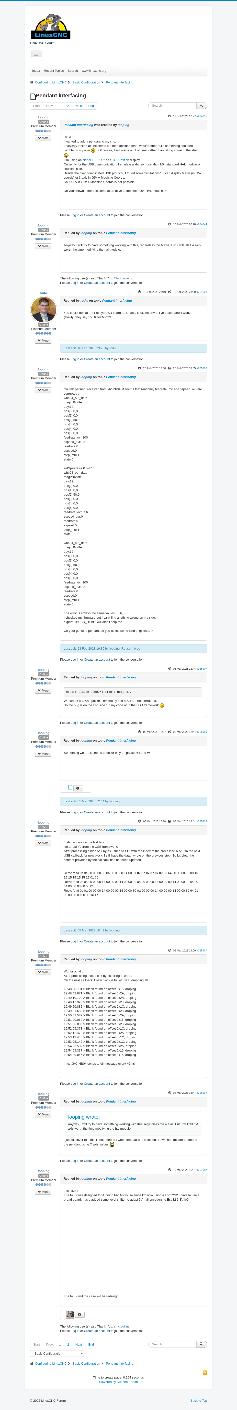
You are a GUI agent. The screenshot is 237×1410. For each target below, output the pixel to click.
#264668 (201, 291)
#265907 (201, 668)
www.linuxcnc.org (94, 70)
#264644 (201, 224)
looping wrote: (84, 1117)
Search (73, 70)
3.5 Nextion (120, 160)
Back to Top (199, 1400)
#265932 (201, 821)
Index (36, 70)
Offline (43, 121)
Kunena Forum (127, 1382)
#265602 (201, 368)
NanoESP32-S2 (94, 160)
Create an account (97, 215)
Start (36, 106)
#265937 (201, 950)
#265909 (201, 731)
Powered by (107, 1382)
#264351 (201, 116)
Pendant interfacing (78, 125)
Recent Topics (54, 70)
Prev (49, 106)
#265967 (201, 1092)
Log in (75, 215)
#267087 (201, 1169)
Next (78, 106)
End (91, 106)
